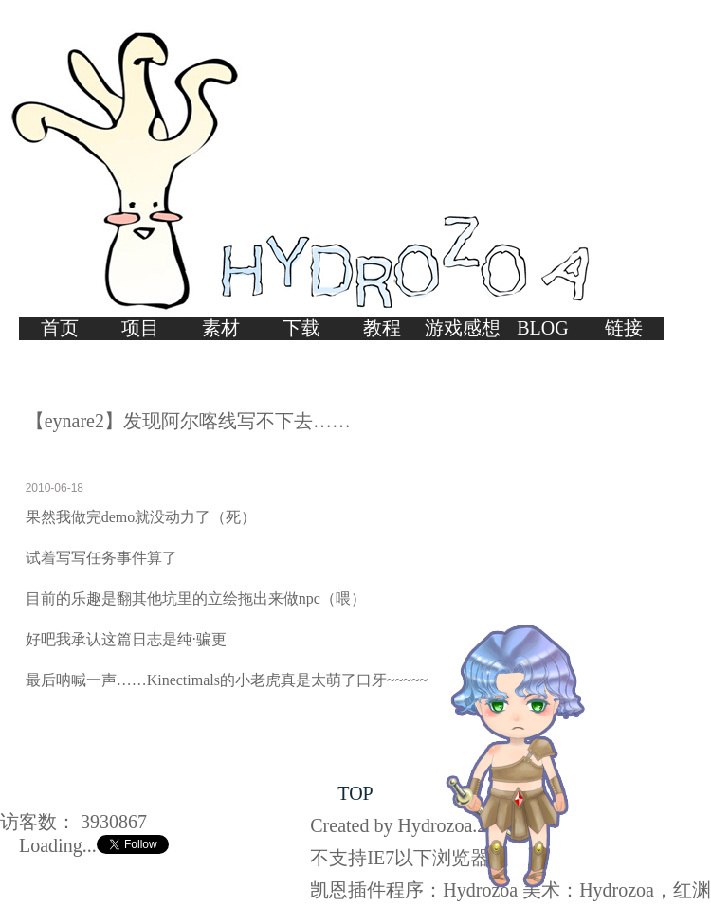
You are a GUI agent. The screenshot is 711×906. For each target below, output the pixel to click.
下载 (301, 327)
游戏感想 (463, 327)
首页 (60, 327)
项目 (140, 327)
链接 (624, 327)
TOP (355, 793)
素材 (221, 327)
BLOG (542, 327)
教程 (382, 327)
